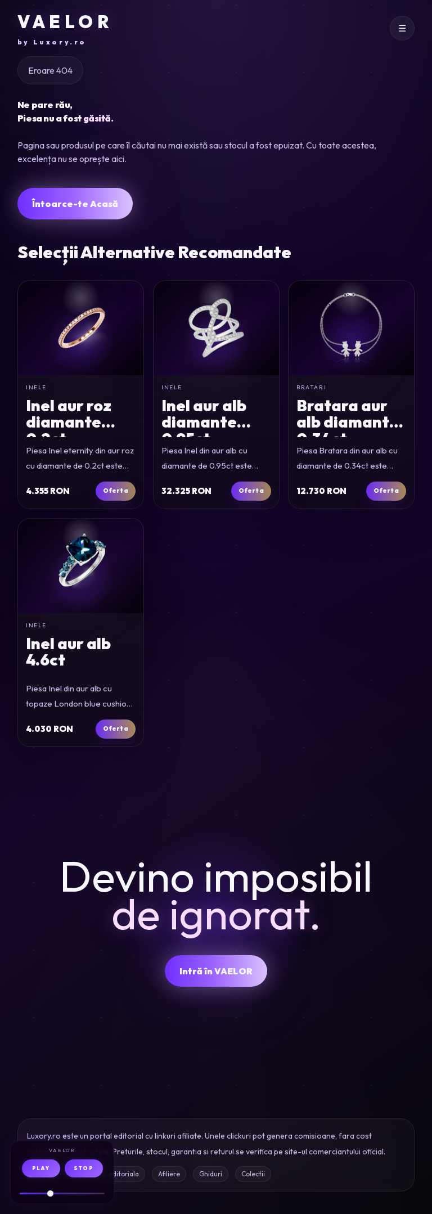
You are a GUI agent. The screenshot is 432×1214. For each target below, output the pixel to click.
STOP (83, 1168)
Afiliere (169, 1174)
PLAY (41, 1168)
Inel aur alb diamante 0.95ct (203, 421)
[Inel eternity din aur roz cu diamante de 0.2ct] (80, 328)
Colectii (253, 1174)
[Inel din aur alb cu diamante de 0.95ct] (216, 328)
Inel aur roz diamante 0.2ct (68, 421)
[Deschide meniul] (402, 28)
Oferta (115, 490)
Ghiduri (210, 1174)
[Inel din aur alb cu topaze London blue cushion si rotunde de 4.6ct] (80, 566)
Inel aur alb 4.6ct (68, 651)
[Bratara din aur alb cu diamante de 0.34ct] (351, 328)
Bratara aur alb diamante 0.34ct (347, 421)
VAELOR (65, 29)
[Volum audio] (62, 1193)
